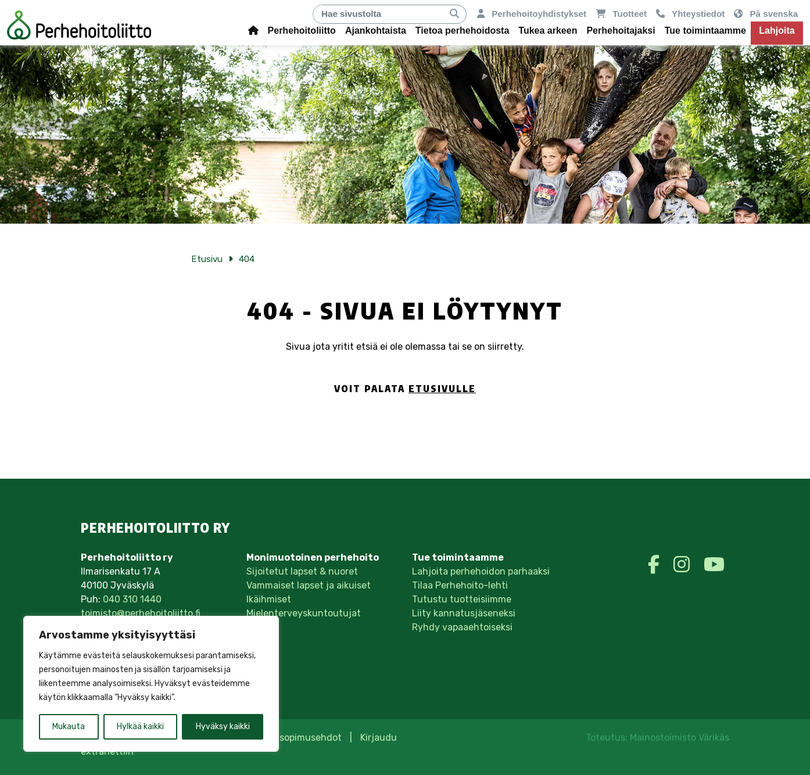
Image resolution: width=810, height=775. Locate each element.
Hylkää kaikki (140, 726)
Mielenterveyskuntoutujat (303, 613)
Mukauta (68, 726)
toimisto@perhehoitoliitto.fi (140, 613)
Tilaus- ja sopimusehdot (289, 737)
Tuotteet (621, 14)
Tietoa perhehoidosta (462, 30)
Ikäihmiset (268, 599)
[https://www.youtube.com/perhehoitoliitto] (714, 565)
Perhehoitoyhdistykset (531, 14)
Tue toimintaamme (705, 30)
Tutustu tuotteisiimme (461, 599)
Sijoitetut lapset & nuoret (302, 571)
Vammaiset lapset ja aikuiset (308, 585)
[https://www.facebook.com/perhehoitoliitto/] (656, 565)
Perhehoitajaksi (620, 30)
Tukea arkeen (547, 30)
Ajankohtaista (375, 30)
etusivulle (442, 388)
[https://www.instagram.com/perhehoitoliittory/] (683, 565)
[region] (151, 684)
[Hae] (378, 14)
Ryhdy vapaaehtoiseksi (462, 627)
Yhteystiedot (690, 14)
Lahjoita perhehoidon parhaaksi (481, 571)
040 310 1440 (132, 599)
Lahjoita (776, 30)
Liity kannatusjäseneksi (463, 613)
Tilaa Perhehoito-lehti (460, 585)
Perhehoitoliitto (302, 30)
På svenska (766, 14)
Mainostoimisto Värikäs (679, 737)
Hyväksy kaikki (223, 726)
